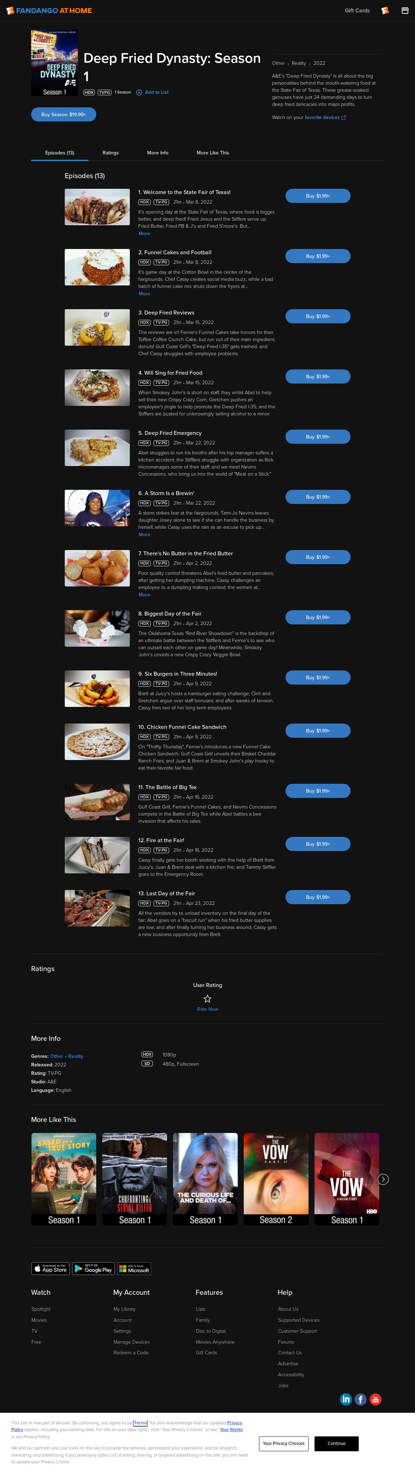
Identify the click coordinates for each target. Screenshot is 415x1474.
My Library (125, 1309)
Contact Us (290, 1353)
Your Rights (231, 1430)
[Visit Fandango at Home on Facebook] (360, 1400)
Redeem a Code (131, 1353)
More (144, 234)
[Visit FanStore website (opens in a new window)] (405, 10)
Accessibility (291, 1375)
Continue (337, 1443)
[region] (207, 1443)
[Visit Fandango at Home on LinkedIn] (345, 1400)
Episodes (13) (59, 153)
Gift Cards (206, 1353)
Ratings (111, 153)
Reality (75, 1056)
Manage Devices (132, 1342)
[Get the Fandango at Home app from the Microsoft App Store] (134, 1268)
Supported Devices (298, 1320)
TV (34, 1331)
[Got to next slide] (383, 1179)
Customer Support (297, 1331)
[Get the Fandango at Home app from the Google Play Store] (93, 1268)
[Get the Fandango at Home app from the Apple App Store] (50, 1268)
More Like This (213, 153)
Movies (39, 1320)
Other (56, 1056)
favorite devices (325, 117)
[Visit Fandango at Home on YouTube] (375, 1400)
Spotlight (41, 1309)
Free (36, 1342)
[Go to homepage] (49, 10)
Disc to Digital (211, 1331)
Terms (140, 1423)
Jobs (283, 1386)
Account (123, 1320)
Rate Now (207, 1009)
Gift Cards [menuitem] (357, 10)
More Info (157, 153)
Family (203, 1320)
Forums (286, 1342)
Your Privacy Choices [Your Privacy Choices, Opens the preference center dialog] (284, 1443)
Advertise (288, 1364)
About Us (288, 1309)
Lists (200, 1309)
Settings (122, 1331)
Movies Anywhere (215, 1342)
